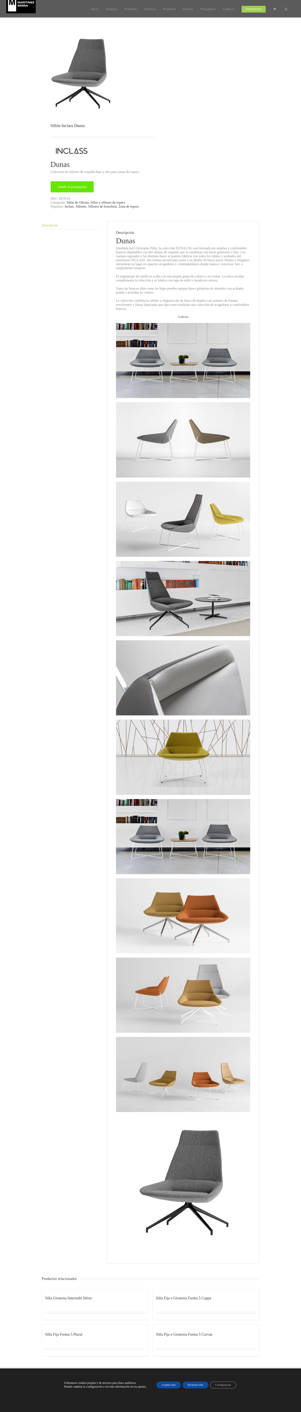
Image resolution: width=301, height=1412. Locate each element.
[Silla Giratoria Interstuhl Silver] (95, 1290)
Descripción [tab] (50, 225)
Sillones (81, 206)
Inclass (69, 206)
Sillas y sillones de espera (108, 202)
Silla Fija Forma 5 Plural (63, 1334)
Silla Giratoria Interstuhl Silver (68, 1298)
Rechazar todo (195, 1384)
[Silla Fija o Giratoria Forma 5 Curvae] (206, 1327)
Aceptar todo (165, 1384)
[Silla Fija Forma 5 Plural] (95, 1327)
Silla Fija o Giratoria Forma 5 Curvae (184, 1334)
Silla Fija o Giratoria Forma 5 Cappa (183, 1298)
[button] (285, 9)
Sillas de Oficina (77, 202)
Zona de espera (128, 206)
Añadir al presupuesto (72, 187)
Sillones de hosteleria (102, 206)
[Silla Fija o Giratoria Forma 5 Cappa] (206, 1290)
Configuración (226, 1384)
